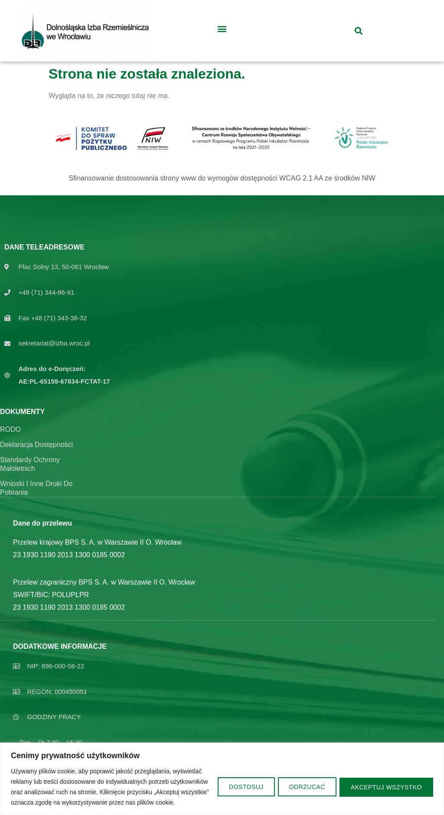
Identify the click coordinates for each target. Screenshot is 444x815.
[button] (222, 28)
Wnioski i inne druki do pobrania (36, 488)
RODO (10, 429)
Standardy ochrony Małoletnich (30, 464)
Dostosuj (239, 781)
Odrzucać (303, 781)
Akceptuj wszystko (385, 781)
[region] (222, 773)
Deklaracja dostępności (36, 444)
